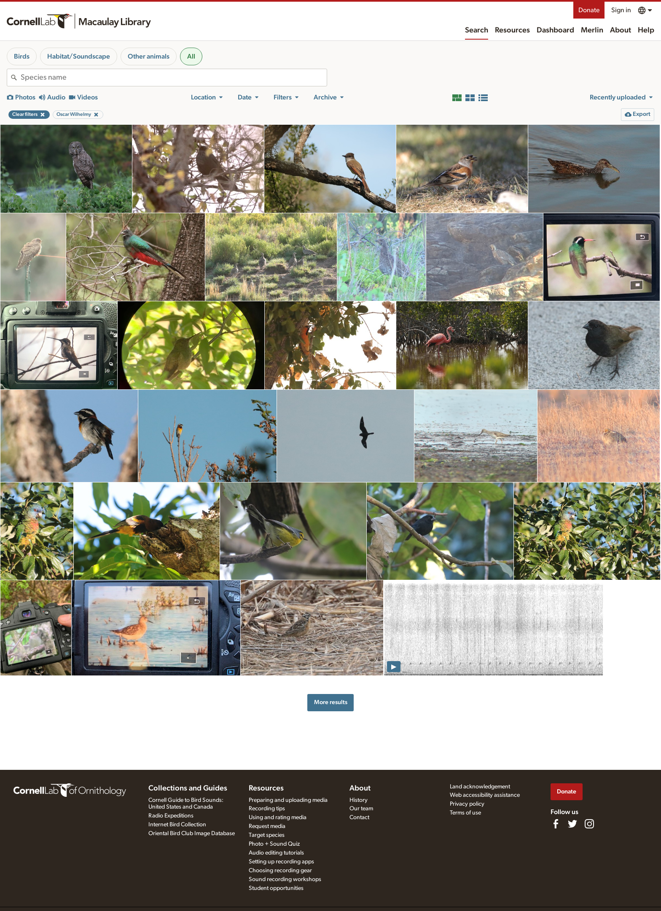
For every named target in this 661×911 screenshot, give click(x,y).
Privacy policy (467, 804)
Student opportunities (276, 888)
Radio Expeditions (170, 816)
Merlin (592, 30)
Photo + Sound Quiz (274, 844)
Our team (361, 809)
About (620, 30)
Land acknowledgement (480, 787)
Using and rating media (277, 817)
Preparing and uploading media (288, 800)
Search (476, 30)
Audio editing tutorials (276, 853)
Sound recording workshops (285, 879)
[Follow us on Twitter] (572, 824)
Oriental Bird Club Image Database (191, 833)
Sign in (621, 10)
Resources (512, 30)
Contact (359, 817)
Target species (267, 835)
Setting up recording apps (281, 862)
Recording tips (267, 809)
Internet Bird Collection (177, 825)
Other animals (148, 56)
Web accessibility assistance (485, 795)
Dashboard (555, 30)
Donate (588, 10)
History (358, 800)
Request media (267, 826)
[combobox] (174, 77)
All (191, 56)
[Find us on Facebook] (556, 824)
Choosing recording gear (280, 870)
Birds (22, 56)
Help (646, 30)
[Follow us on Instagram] (589, 824)
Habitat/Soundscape (78, 56)
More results (330, 702)
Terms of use (465, 813)
